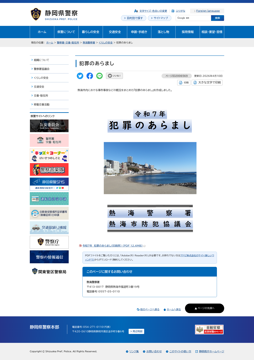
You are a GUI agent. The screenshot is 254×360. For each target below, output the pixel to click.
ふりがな (180, 11)
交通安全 (115, 31)
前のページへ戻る (150, 309)
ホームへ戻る (174, 309)
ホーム (42, 31)
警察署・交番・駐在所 (68, 42)
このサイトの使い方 (180, 351)
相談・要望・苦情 (212, 31)
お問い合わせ (154, 351)
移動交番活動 (41, 104)
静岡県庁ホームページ (211, 351)
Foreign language (208, 11)
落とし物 (163, 31)
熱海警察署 (89, 42)
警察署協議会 (41, 69)
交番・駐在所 (41, 95)
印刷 (186, 82)
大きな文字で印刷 (209, 82)
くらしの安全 (106, 42)
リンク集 (134, 351)
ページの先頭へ (206, 308)
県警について (66, 31)
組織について (41, 60)
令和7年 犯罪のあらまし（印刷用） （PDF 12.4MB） (113, 245)
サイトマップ (161, 18)
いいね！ (117, 76)
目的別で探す (135, 18)
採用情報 (188, 31)
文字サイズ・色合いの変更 (153, 11)
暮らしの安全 (90, 31)
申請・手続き (139, 31)
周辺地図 (138, 331)
